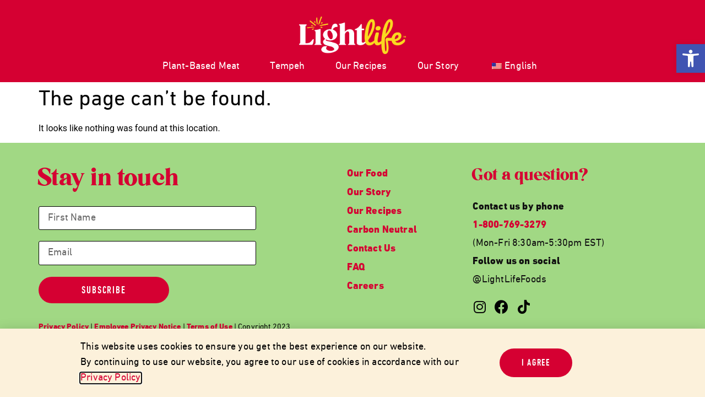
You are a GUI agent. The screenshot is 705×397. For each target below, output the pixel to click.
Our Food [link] (367, 174)
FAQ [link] (356, 267)
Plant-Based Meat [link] (201, 66)
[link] (690, 58)
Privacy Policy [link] (110, 378)
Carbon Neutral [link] (382, 230)
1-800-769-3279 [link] (509, 225)
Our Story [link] (438, 66)
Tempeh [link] (287, 66)
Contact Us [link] (371, 249)
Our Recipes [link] (361, 66)
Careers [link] (365, 286)
